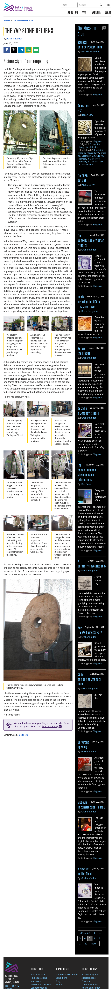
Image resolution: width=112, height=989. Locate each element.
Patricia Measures (90, 51)
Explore (96, 12)
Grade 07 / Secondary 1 (88, 153)
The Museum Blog (24, 20)
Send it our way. (50, 726)
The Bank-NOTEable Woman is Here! (91, 240)
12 (86, 943)
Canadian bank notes (67, 974)
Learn (108, 12)
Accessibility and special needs (90, 976)
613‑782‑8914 (10, 986)
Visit (84, 12)
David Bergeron (89, 311)
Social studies (91, 147)
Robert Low (87, 114)
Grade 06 (98, 150)
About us (73, 12)
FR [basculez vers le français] (108, 4)
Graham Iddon (14, 38)
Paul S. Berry (87, 184)
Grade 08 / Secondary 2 (92, 154)
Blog (58, 981)
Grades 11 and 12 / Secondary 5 (90, 163)
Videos (59, 984)
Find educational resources (39, 979)
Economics (95, 144)
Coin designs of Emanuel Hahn (89, 679)
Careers (86, 981)
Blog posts (23, 734)
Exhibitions (61, 977)
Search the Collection (41, 984)
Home (7, 20)
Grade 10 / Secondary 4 (89, 160)
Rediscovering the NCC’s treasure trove (89, 302)
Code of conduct (90, 984)
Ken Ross (86, 484)
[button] (7, 50)
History (81, 147)
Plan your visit (37, 974)
